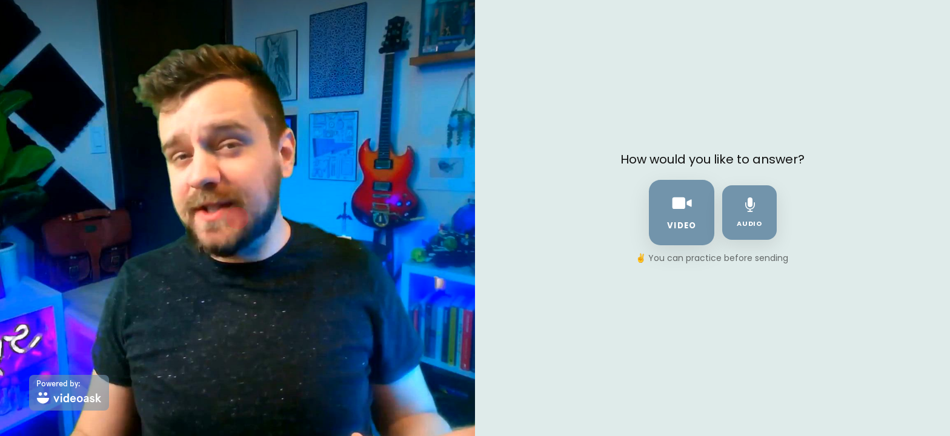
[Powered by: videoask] (69, 393)
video (681, 212)
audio (750, 212)
